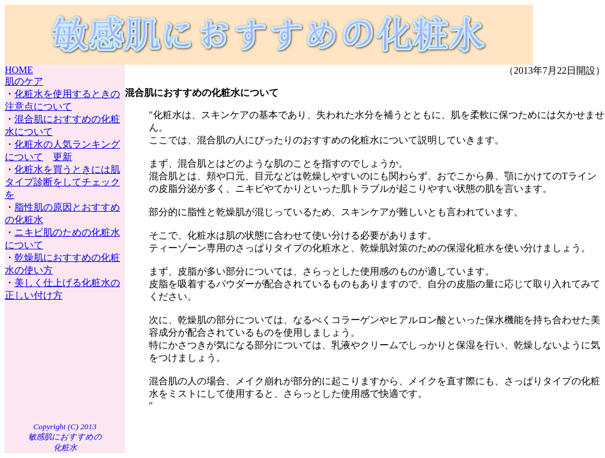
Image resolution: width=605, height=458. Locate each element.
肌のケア (24, 81)
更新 (62, 157)
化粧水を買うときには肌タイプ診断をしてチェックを (62, 182)
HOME (19, 70)
